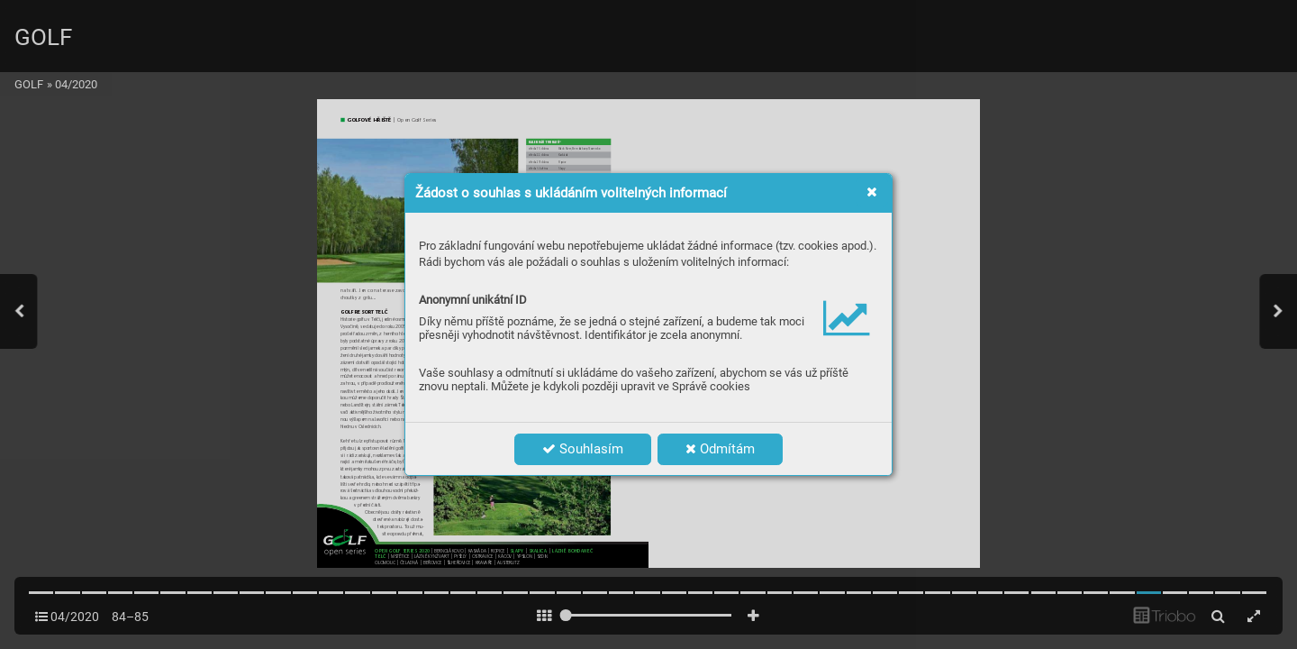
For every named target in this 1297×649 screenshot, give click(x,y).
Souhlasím (582, 449)
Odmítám (720, 449)
